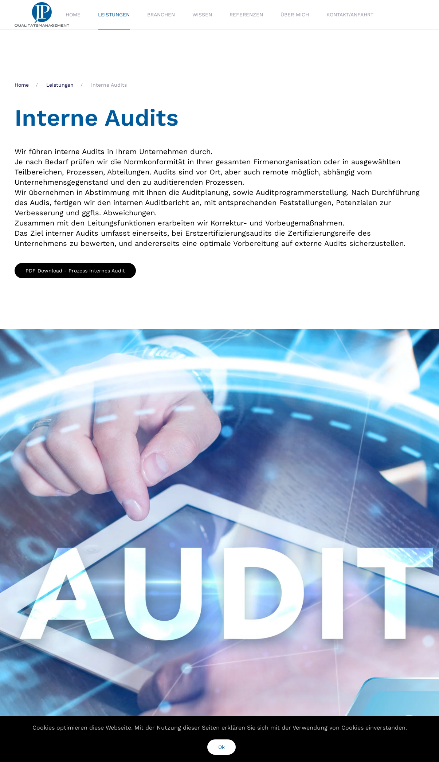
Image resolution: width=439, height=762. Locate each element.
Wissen (202, 14)
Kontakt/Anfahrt (349, 14)
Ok (221, 747)
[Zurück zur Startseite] (43, 14)
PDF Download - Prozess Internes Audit (75, 271)
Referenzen (246, 14)
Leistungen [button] (114, 14)
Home (73, 14)
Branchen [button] (161, 14)
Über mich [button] (295, 14)
